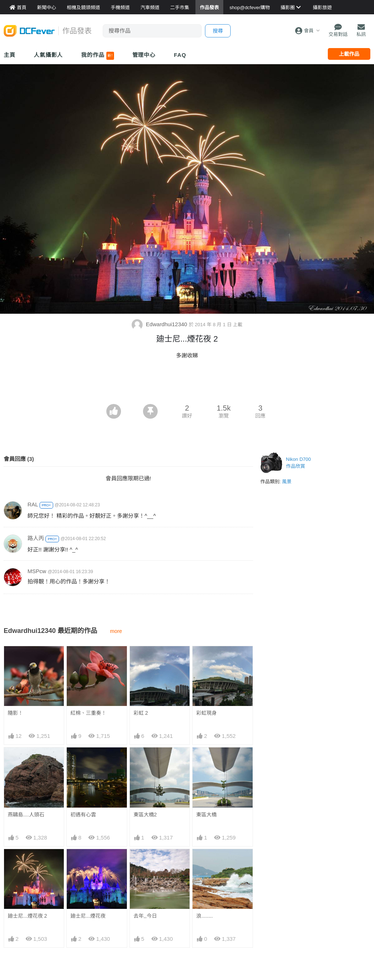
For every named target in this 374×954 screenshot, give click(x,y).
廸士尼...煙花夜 (88, 916)
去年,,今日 (145, 916)
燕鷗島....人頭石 (26, 815)
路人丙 (35, 538)
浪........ (204, 916)
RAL (32, 504)
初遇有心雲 (83, 815)
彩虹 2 (140, 713)
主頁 (9, 55)
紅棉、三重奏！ (88, 713)
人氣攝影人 (48, 55)
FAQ (180, 55)
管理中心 (144, 55)
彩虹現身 (206, 713)
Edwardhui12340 (160, 324)
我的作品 (97, 56)
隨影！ (15, 713)
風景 (287, 481)
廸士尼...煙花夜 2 (27, 916)
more (116, 631)
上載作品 (349, 54)
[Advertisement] (187, 383)
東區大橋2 (145, 815)
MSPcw (36, 571)
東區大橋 (206, 815)
